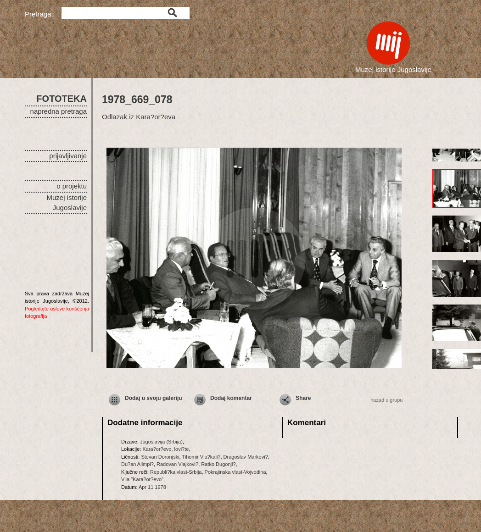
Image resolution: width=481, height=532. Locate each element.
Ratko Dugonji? (218, 464)
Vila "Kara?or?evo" (142, 479)
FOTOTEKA (61, 99)
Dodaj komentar (231, 398)
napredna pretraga (58, 111)
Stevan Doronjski (160, 457)
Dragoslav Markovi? (246, 457)
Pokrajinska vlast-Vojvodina (235, 472)
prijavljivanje (68, 156)
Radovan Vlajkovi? (177, 464)
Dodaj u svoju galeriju (153, 398)
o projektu (71, 186)
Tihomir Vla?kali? (201, 457)
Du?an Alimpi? (137, 464)
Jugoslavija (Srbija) (161, 441)
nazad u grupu (386, 400)
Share (303, 398)
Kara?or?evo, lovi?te (165, 449)
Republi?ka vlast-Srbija (176, 472)
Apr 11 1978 (152, 487)
